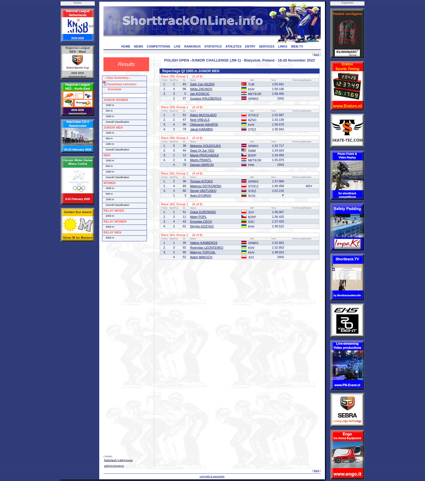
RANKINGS (192, 46)
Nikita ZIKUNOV (201, 89)
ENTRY (250, 46)
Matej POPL (198, 216)
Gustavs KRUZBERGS (205, 98)
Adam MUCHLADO (203, 115)
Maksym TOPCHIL (203, 252)
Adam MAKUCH (201, 257)
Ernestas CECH (201, 221)
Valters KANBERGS (204, 242)
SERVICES (266, 46)
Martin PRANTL (201, 160)
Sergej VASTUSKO (203, 190)
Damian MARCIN (202, 164)
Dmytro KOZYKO (202, 226)
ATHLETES (233, 46)
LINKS (282, 46)
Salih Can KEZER (202, 84)
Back (316, 54)
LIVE (177, 46)
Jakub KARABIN (201, 129)
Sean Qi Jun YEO (202, 150)
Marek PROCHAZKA (204, 155)
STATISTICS (213, 46)
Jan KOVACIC (200, 93)
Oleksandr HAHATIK (204, 124)
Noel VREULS (200, 119)
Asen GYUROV (200, 195)
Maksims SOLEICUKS (205, 145)
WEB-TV (297, 46)
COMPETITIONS (158, 46)
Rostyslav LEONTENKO (206, 247)
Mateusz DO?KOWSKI (205, 186)
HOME (125, 46)
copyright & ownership (212, 476)
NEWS (138, 46)
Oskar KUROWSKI (203, 212)
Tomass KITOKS (201, 181)
